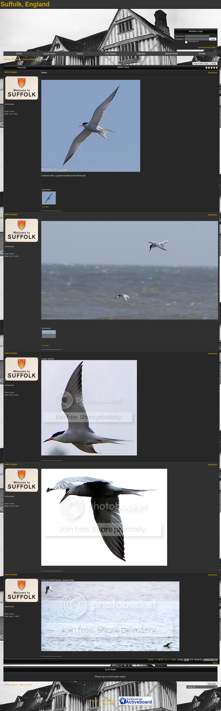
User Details (110, 53)
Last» (174, 660)
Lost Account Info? (207, 47)
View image (45, 207)
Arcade (202, 53)
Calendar (141, 53)
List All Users (49, 53)
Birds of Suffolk (30, 59)
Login (212, 39)
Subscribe (212, 684)
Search (80, 53)
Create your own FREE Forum (101, 701)
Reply (213, 63)
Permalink (212, 73)
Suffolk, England (11, 59)
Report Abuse (109, 704)
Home (19, 53)
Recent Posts (171, 53)
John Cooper (10, 72)
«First (151, 660)
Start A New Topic (201, 63)
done (215, 663)
